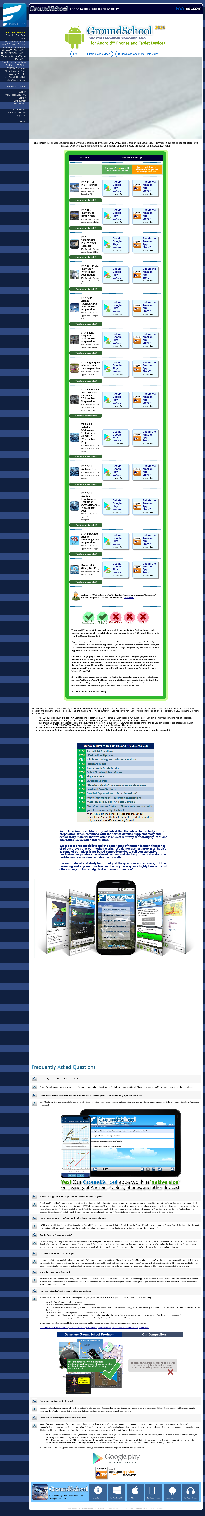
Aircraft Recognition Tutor (14, 62)
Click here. (129, 597)
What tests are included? (86, 200)
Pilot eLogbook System (15, 41)
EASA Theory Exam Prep (14, 47)
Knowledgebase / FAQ (15, 95)
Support (22, 92)
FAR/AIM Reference (16, 68)
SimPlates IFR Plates (16, 65)
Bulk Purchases (18, 110)
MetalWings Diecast (16, 80)
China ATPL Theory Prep (14, 50)
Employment (20, 101)
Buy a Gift (21, 115)
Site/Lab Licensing (17, 112)
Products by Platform (16, 86)
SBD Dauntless (18, 103)
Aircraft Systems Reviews (13, 44)
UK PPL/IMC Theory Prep (13, 53)
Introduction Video (98, 54)
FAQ (75, 54)
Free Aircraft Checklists (15, 77)
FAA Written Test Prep (15, 32)
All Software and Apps (15, 71)
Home (23, 121)
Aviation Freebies (17, 74)
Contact (22, 98)
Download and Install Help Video (138, 54)
